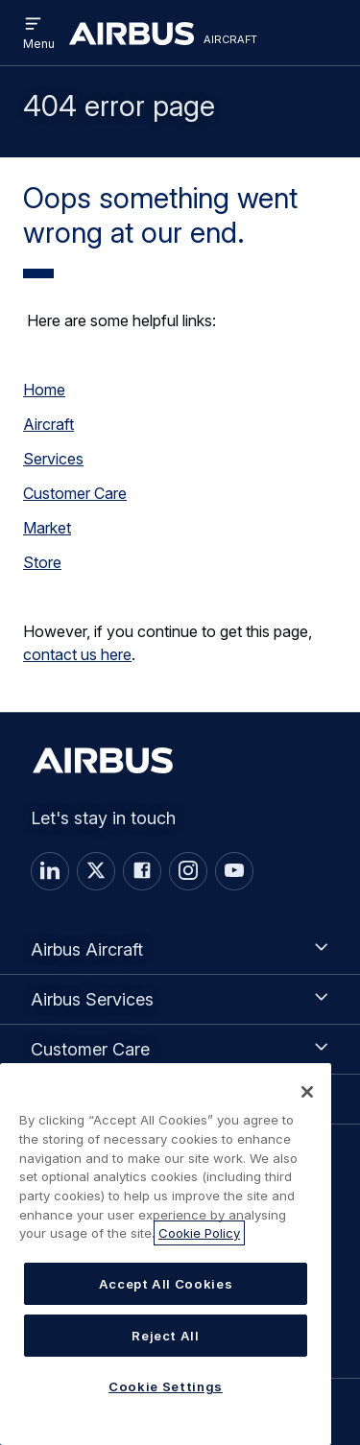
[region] (165, 1254)
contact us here (77, 654)
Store (42, 562)
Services (53, 458)
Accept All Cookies (166, 1283)
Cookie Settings (165, 1386)
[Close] (307, 1092)
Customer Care (75, 493)
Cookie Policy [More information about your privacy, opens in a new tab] (199, 1233)
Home (44, 389)
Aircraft (48, 424)
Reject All (166, 1335)
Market (47, 527)
